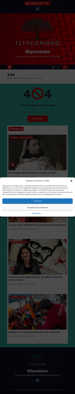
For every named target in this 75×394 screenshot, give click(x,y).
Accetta (37, 201)
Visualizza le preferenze (37, 207)
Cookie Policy (36, 213)
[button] (71, 181)
